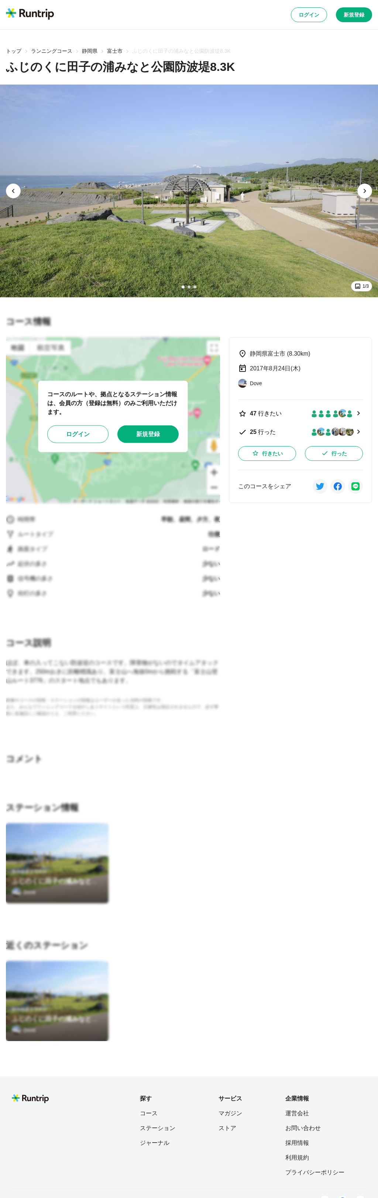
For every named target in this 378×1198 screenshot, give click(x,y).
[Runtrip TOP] (30, 14)
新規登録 (354, 15)
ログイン (309, 15)
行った (334, 453)
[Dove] (24, 892)
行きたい (267, 453)
